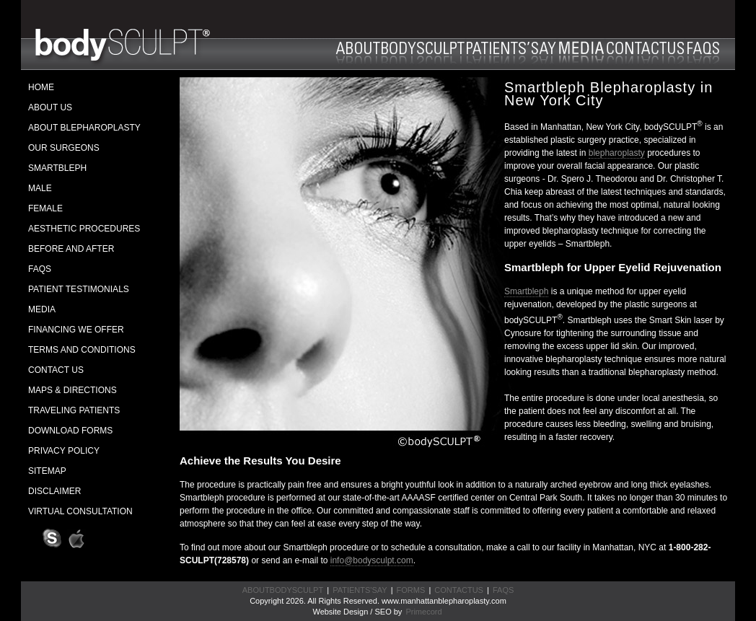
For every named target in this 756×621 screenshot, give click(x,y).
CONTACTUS (458, 590)
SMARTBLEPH (57, 168)
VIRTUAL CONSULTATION (80, 511)
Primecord (423, 611)
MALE (40, 188)
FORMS (411, 590)
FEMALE (45, 208)
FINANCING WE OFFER (76, 330)
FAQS (39, 269)
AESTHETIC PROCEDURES (84, 229)
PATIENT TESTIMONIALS (78, 289)
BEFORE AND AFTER (71, 249)
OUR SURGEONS (64, 148)
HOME (41, 87)
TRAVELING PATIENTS (74, 410)
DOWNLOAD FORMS (70, 431)
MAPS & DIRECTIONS (72, 390)
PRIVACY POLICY (64, 451)
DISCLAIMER (54, 491)
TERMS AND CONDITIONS (82, 350)
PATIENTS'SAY (360, 590)
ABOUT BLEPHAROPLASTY (84, 128)
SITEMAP (47, 471)
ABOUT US (50, 107)
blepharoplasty (617, 153)
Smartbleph (526, 291)
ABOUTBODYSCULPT (282, 590)
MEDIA (42, 309)
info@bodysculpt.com (371, 560)
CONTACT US (56, 370)
